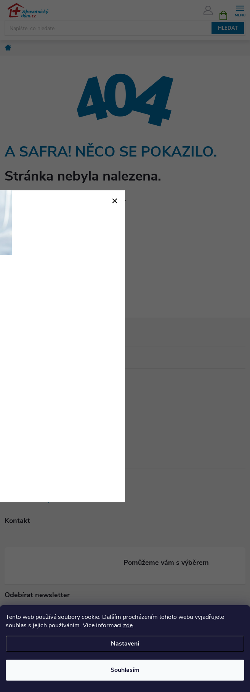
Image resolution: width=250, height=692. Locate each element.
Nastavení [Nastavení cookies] (125, 643)
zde (128, 625)
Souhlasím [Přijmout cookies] (125, 670)
